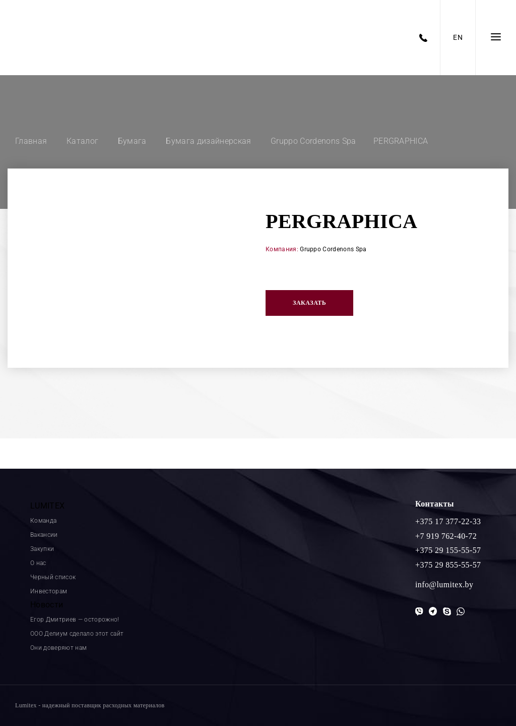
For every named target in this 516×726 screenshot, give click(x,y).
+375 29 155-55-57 (448, 550)
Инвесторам (48, 591)
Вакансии (44, 534)
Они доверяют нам (58, 647)
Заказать (309, 302)
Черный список (53, 577)
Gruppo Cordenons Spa (333, 249)
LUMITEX (47, 506)
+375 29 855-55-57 (448, 565)
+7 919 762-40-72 (446, 536)
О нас (38, 563)
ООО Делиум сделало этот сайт (76, 633)
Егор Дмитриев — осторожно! (74, 619)
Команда (43, 520)
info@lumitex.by (444, 584)
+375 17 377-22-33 (448, 521)
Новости (46, 604)
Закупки (42, 548)
